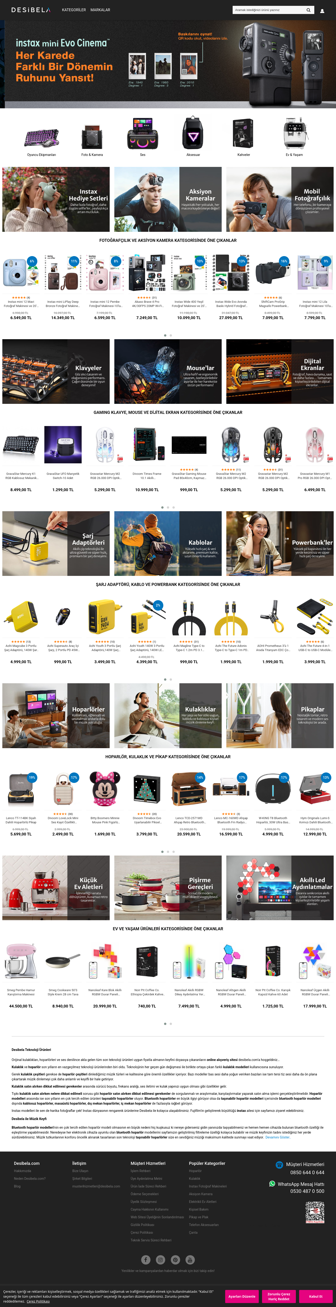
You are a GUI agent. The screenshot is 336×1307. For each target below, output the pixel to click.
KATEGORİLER (74, 10)
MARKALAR (100, 10)
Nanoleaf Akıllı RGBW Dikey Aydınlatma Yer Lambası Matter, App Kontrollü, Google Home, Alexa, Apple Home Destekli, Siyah (189, 992)
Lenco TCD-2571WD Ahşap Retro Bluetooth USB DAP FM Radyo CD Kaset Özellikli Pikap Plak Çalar (189, 820)
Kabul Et (315, 1296)
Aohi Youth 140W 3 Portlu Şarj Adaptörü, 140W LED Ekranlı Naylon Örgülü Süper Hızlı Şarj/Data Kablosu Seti (147, 648)
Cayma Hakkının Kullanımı (149, 1209)
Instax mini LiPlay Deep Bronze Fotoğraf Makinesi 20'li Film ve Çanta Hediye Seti (63, 304)
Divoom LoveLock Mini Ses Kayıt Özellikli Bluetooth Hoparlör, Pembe (63, 820)
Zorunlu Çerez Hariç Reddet (279, 1296)
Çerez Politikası (38, 1301)
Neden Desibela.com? (30, 1178)
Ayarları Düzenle (241, 1296)
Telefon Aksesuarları (204, 1225)
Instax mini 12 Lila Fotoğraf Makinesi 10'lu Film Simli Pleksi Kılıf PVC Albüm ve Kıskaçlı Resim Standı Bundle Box (315, 304)
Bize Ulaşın (80, 1171)
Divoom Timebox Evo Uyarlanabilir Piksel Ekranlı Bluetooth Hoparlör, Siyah (147, 820)
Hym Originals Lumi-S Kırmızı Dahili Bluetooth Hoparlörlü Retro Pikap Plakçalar (315, 820)
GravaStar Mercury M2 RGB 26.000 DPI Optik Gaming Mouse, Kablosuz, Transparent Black (231, 476)
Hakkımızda (22, 1171)
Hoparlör (195, 1171)
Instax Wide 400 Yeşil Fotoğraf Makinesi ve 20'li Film (189, 304)
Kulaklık (194, 1178)
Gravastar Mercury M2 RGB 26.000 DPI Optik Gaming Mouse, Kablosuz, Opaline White (105, 476)
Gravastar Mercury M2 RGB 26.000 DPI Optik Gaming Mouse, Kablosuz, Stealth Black (273, 476)
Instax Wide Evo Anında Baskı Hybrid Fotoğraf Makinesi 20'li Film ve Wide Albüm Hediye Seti (231, 304)
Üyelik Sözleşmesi (144, 1202)
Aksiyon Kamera (201, 1194)
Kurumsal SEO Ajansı (265, 1225)
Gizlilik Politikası (142, 1225)
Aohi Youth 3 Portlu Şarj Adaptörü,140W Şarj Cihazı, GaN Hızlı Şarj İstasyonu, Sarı (105, 648)
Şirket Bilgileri (82, 1178)
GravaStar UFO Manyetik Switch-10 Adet (63, 476)
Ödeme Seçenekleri (145, 1194)
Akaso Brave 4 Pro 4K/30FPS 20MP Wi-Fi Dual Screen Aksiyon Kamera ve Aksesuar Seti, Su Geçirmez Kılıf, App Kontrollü (147, 304)
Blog (17, 1186)
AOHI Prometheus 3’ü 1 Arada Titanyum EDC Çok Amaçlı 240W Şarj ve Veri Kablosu (273, 648)
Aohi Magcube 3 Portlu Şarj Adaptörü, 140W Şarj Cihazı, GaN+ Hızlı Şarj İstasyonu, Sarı (21, 648)
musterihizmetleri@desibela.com (96, 1186)
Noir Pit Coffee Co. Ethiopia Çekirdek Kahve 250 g (147, 992)
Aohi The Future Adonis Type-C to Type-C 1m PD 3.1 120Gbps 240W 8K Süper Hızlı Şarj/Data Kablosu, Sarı (231, 648)
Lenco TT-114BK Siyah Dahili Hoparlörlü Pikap (21, 820)
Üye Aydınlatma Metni (146, 1178)
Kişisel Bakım (199, 1209)
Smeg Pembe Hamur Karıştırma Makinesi (21, 992)
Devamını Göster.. (278, 1137)
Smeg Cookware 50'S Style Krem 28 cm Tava (63, 992)
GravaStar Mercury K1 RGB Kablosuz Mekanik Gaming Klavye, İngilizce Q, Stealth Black (21, 476)
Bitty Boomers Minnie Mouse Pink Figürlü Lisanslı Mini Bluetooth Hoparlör (105, 820)
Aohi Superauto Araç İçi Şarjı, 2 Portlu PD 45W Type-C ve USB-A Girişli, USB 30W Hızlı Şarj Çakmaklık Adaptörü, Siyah (63, 648)
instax (241, 1111)
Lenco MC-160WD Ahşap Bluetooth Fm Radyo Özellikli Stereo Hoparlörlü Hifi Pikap (231, 820)
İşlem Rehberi (140, 1171)
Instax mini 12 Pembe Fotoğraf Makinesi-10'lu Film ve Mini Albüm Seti (105, 304)
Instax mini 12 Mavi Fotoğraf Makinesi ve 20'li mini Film (21, 304)
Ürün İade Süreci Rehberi (148, 1186)
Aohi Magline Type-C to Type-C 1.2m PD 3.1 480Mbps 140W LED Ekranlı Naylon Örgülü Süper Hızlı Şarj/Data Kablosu (189, 648)
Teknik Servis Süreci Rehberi (151, 1240)
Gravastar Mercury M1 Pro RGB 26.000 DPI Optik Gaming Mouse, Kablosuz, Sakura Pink (315, 476)
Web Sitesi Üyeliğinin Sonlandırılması (157, 1217)
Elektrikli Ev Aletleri (203, 1202)
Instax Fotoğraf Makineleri (208, 1186)
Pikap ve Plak (198, 1217)
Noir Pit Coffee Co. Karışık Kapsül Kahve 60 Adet (273, 992)
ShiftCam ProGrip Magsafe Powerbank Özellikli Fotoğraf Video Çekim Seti (272, 304)
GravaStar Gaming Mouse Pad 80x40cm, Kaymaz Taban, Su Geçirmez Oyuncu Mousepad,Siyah (189, 476)
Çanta (193, 1232)
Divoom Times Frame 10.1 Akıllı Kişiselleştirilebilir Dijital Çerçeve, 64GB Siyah (147, 476)
